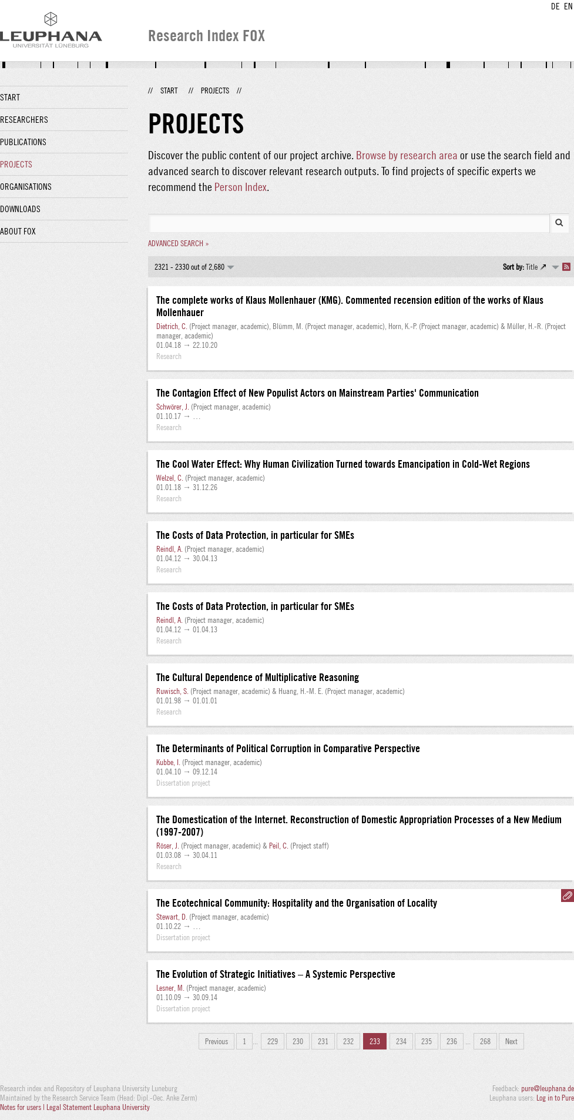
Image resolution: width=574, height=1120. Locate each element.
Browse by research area (407, 155)
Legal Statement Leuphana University (98, 1107)
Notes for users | (23, 1107)
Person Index (240, 186)
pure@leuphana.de (547, 1088)
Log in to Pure (555, 1097)
